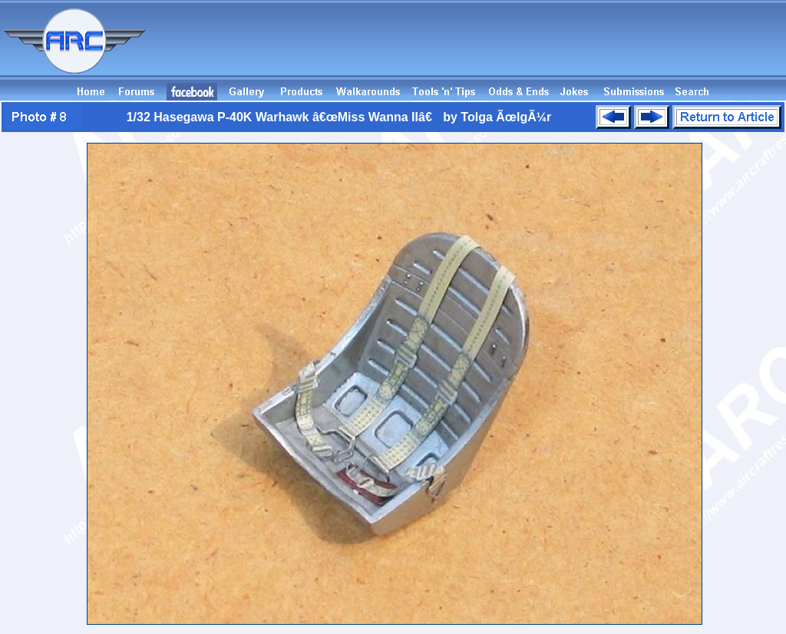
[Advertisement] (506, 48)
